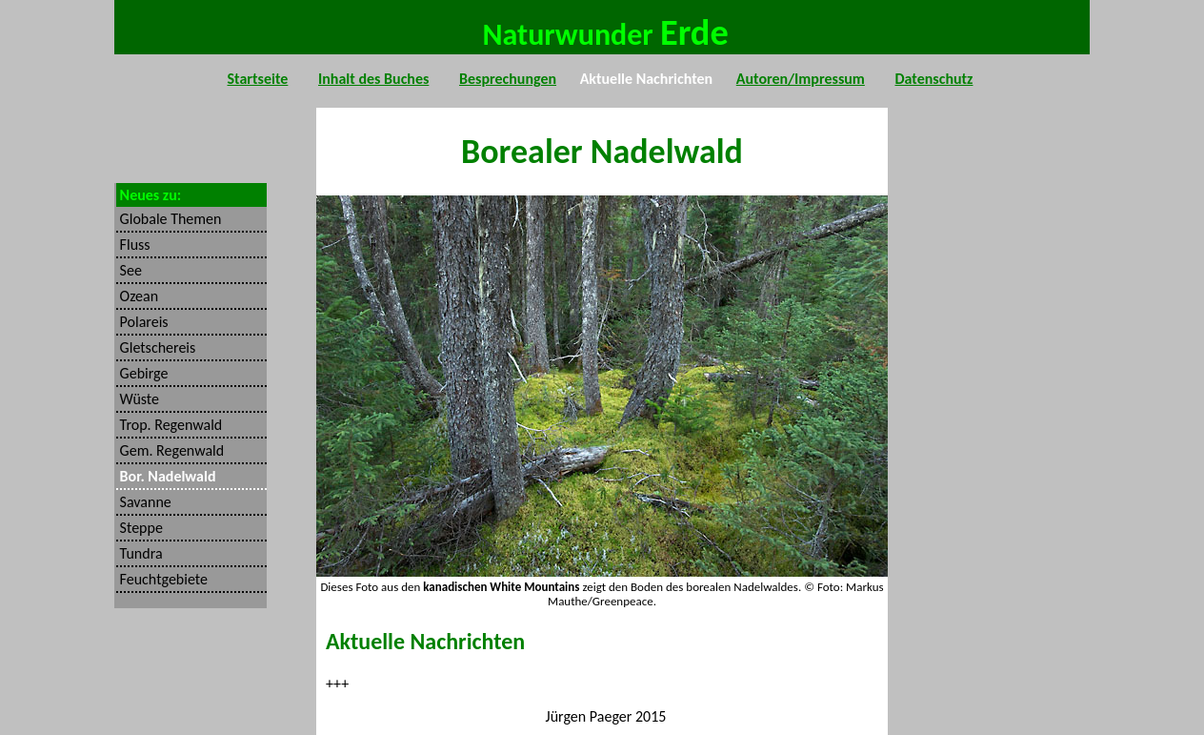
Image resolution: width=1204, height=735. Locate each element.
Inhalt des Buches (373, 75)
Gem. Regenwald (170, 450)
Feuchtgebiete (162, 579)
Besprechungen (507, 75)
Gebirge (142, 373)
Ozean (137, 296)
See (129, 270)
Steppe (139, 528)
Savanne (143, 502)
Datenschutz (933, 75)
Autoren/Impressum (800, 75)
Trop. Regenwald (169, 425)
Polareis (142, 322)
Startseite (258, 75)
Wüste (137, 399)
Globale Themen (168, 219)
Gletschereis (155, 347)
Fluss (133, 244)
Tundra (139, 553)
